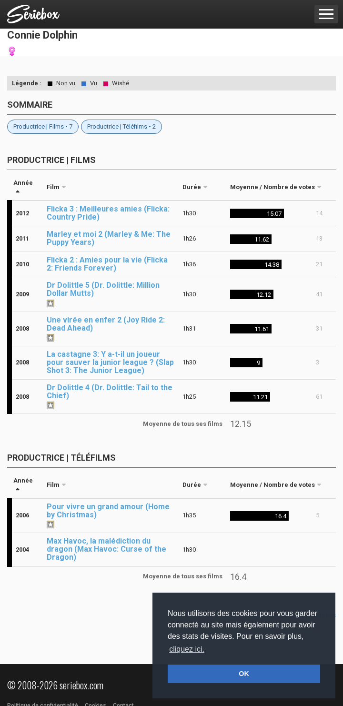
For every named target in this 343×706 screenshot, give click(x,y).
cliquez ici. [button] (186, 649)
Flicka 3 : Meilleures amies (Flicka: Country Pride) (108, 213)
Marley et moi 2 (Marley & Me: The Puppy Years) (109, 238)
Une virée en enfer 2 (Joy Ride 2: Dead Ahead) (106, 324)
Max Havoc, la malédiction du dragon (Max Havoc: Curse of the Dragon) (106, 549)
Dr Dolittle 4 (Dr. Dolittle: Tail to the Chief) (109, 391)
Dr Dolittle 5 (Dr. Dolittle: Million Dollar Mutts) (103, 289)
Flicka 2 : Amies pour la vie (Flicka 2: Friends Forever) (107, 264)
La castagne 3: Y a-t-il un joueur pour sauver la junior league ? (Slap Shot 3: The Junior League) (110, 362)
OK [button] (244, 673)
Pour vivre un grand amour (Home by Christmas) (108, 511)
